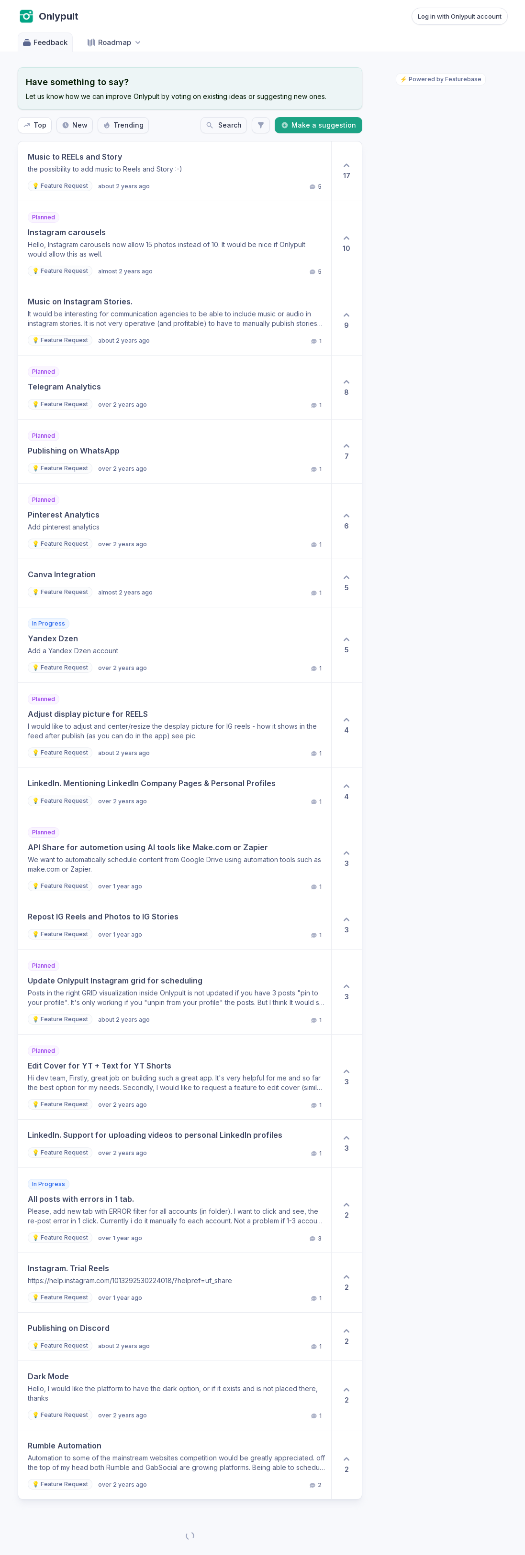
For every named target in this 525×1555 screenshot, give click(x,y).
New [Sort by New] (75, 125)
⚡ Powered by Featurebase (440, 79)
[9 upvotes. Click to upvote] (346, 320)
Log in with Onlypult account (460, 16)
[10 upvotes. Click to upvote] (346, 243)
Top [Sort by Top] (34, 125)
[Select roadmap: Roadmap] (114, 42)
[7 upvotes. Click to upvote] (346, 451)
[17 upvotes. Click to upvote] (346, 171)
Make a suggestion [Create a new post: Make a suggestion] (318, 125)
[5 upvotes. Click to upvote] (346, 583)
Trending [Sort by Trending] (123, 125)
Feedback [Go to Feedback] (44, 42)
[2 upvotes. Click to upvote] (346, 1210)
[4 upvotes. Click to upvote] (346, 725)
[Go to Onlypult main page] (48, 16)
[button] (174, 171)
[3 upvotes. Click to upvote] (346, 858)
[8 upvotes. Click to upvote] (346, 387)
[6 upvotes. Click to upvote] (346, 521)
